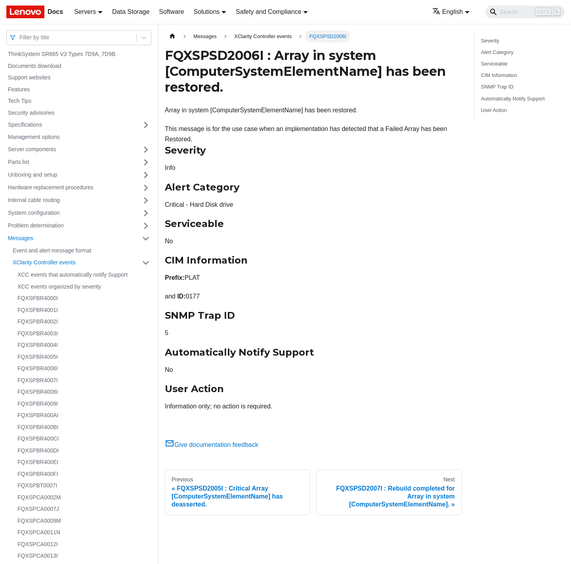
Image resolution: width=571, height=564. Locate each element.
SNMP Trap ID (497, 87)
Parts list (18, 162)
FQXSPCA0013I (37, 555)
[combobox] (20, 37)
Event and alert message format (52, 250)
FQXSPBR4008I (37, 392)
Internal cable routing (34, 200)
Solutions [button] (206, 11)
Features (19, 89)
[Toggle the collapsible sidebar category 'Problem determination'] (146, 225)
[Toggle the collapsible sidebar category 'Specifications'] (146, 125)
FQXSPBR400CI (38, 438)
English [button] (447, 11)
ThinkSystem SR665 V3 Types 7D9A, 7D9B (61, 54)
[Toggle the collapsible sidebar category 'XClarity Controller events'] (146, 262)
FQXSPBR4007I (37, 380)
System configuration (34, 213)
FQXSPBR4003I (37, 333)
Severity (490, 41)
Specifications (25, 124)
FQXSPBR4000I (37, 298)
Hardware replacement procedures (51, 187)
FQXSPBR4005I (37, 357)
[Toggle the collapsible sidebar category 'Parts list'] (146, 162)
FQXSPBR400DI (38, 450)
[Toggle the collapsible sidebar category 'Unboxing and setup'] (146, 175)
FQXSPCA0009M (39, 521)
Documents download (34, 66)
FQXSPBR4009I (37, 403)
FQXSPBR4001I (37, 310)
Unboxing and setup (32, 174)
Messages (20, 238)
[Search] (525, 12)
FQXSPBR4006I (37, 368)
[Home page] (172, 36)
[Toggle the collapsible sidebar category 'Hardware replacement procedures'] (146, 187)
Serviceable (494, 64)
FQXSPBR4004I (37, 345)
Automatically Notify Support (513, 99)
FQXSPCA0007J (38, 509)
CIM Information (499, 75)
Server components (32, 149)
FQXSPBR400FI (37, 474)
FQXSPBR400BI (38, 427)
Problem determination (36, 225)
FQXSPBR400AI (38, 415)
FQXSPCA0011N (38, 532)
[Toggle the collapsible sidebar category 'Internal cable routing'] (146, 200)
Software (171, 11)
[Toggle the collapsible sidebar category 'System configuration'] (146, 213)
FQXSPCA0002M (39, 497)
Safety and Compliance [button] (268, 11)
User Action (494, 110)
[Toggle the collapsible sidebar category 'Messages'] (146, 238)
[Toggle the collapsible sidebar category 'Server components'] (146, 149)
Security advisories (31, 113)
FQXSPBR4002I (37, 321)
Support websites (29, 77)
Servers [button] (85, 11)
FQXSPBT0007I (37, 485)
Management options (34, 137)
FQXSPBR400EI (38, 462)
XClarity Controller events (44, 262)
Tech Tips (19, 101)
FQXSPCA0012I (37, 544)
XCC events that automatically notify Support (72, 274)
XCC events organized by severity (59, 286)
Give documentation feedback (211, 444)
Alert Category (497, 52)
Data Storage (130, 11)
